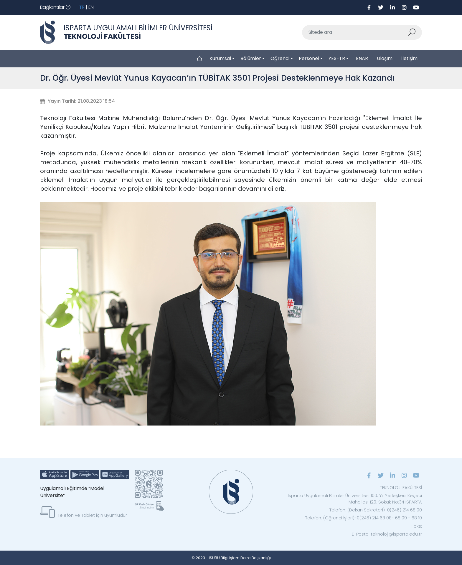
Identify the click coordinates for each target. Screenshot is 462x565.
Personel (309, 58)
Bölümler (250, 58)
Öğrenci (279, 58)
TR (82, 7)
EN (91, 7)
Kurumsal (220, 58)
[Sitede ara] (355, 32)
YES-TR (337, 58)
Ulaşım (384, 58)
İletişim (409, 58)
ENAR (362, 58)
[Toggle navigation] (55, 7)
